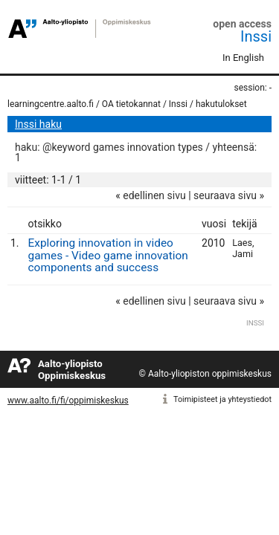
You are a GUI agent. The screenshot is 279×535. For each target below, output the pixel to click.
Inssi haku (38, 124)
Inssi (256, 36)
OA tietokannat (131, 104)
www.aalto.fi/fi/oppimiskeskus (68, 400)
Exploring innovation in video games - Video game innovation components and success (108, 255)
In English (243, 57)
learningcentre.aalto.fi (50, 104)
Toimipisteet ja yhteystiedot (222, 399)
